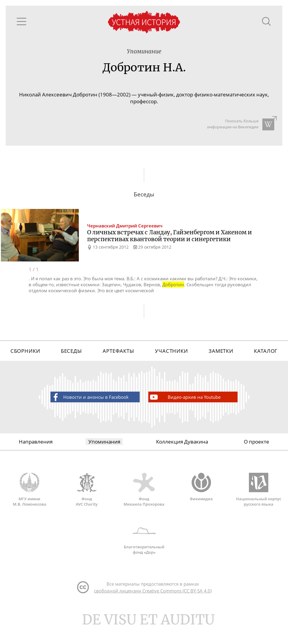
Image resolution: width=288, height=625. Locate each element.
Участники (171, 350)
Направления (36, 441)
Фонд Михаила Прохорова (144, 490)
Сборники (25, 350)
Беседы (71, 350)
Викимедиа (201, 487)
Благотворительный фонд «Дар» (144, 538)
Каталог (266, 350)
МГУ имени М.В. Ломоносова (29, 490)
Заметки (221, 350)
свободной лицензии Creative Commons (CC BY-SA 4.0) (153, 591)
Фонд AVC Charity (86, 490)
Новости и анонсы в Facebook (90, 397)
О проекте (256, 441)
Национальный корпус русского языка (258, 490)
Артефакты (118, 350)
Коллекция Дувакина (182, 441)
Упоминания (104, 441)
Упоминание (144, 51)
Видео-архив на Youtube (185, 397)
